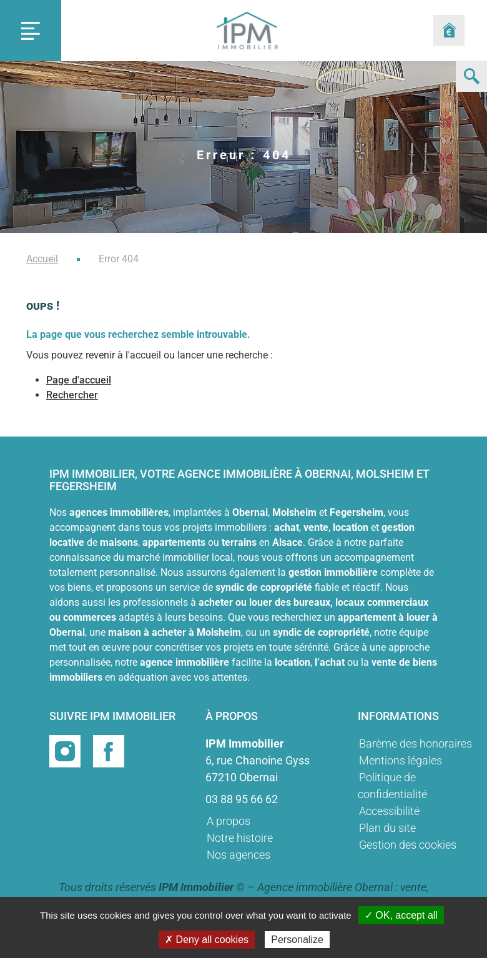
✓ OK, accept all (401, 915)
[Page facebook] (108, 750)
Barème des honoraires (415, 743)
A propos (228, 820)
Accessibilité (389, 810)
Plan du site (387, 827)
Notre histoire (240, 837)
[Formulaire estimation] (449, 30)
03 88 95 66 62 (241, 799)
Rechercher (72, 395)
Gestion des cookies (407, 844)
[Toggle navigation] (30, 30)
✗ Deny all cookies (206, 939)
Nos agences (238, 854)
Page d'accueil (78, 380)
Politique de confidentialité (392, 786)
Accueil (42, 259)
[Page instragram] (66, 750)
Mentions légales (400, 760)
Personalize (297, 939)
